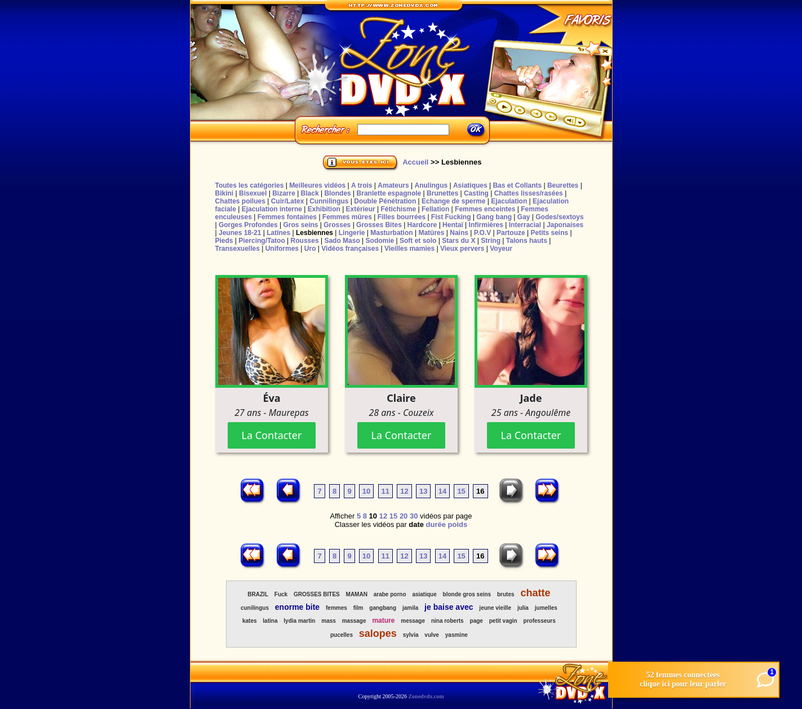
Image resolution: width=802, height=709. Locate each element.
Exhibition (324, 209)
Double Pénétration (385, 201)
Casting (476, 193)
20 (403, 516)
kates (249, 621)
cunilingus (255, 608)
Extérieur (360, 209)
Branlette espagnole (389, 193)
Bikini (224, 193)
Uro (310, 248)
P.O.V (482, 233)
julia (523, 608)
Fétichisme (398, 209)
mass (328, 621)
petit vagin (503, 621)
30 (414, 516)
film (358, 608)
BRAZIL (257, 594)
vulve (431, 635)
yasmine (456, 635)
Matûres (431, 233)
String (490, 241)
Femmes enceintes (485, 209)
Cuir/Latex (287, 201)
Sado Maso (342, 241)
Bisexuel (253, 193)
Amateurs (393, 185)
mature (383, 620)
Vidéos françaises (350, 248)
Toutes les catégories (249, 185)
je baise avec (448, 606)
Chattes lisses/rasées (528, 193)
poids (458, 524)
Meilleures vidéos (317, 185)
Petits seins (549, 233)
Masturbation (391, 233)
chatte (535, 593)
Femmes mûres (347, 217)
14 (442, 491)
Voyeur (501, 248)
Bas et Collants (517, 185)
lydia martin (299, 621)
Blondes (337, 193)
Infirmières (486, 225)
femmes (336, 608)
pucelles (341, 635)
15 (461, 491)
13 (423, 491)
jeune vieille (495, 608)
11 (385, 491)
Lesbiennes (314, 233)
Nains (459, 233)
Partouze (511, 233)
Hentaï (452, 225)
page (476, 621)
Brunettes (442, 193)
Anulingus (430, 185)
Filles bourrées (402, 217)
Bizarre (283, 193)
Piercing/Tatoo (261, 241)
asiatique (424, 594)
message (413, 621)
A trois (362, 185)
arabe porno (390, 594)
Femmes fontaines (287, 217)
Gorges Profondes (248, 225)
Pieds (224, 241)
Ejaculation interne (272, 209)
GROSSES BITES (317, 594)
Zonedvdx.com (426, 696)
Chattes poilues (240, 201)
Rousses (305, 241)
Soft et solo (418, 241)
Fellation (435, 209)
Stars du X (458, 241)
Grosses (337, 225)
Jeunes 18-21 (240, 233)
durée (436, 524)
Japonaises (565, 225)
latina (270, 621)
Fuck (280, 594)
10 (366, 491)
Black (310, 193)
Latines (278, 233)
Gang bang (494, 217)
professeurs (540, 621)
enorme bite (297, 606)
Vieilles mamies (409, 248)
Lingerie (352, 233)
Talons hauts (526, 241)
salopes (378, 633)
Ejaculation (509, 201)
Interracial (525, 225)
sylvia (411, 635)
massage (354, 621)
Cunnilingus (328, 201)
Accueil (415, 162)
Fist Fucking (451, 217)
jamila (410, 608)
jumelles (546, 608)
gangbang (382, 608)
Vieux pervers (462, 248)
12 (404, 491)
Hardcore (422, 225)
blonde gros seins (467, 594)
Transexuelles (237, 248)
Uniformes (282, 248)
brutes (506, 594)
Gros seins (300, 225)
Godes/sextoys (559, 217)
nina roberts (447, 621)
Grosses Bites (379, 225)
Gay (523, 217)
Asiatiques (470, 185)
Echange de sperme (453, 201)
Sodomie (380, 241)
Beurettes (562, 185)
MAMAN (356, 594)
